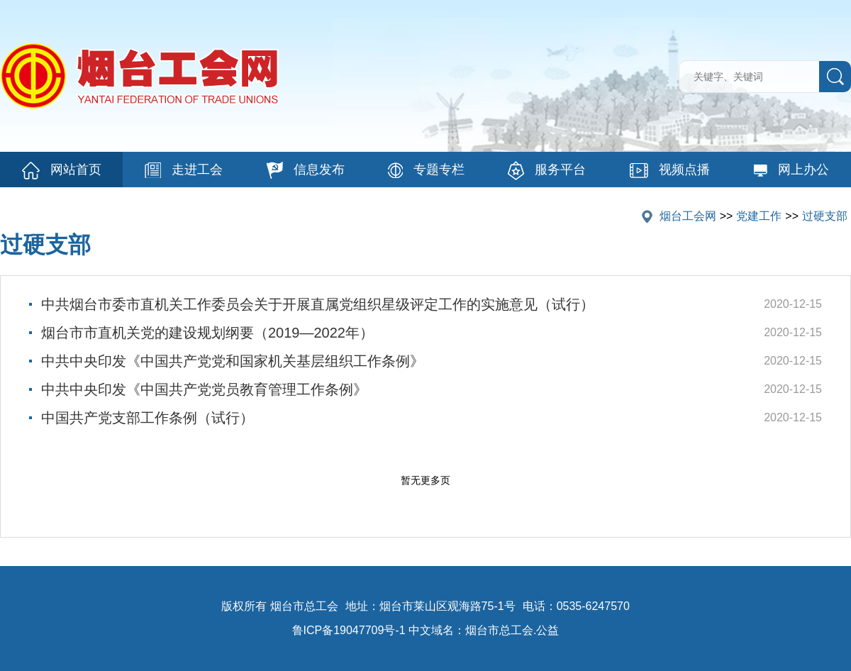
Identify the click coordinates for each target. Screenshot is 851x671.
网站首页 (61, 170)
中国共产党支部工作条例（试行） (147, 418)
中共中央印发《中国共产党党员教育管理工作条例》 (204, 389)
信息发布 (306, 170)
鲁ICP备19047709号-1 (349, 630)
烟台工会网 (688, 216)
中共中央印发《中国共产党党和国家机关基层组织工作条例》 (232, 361)
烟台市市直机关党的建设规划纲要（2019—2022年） (207, 332)
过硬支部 (824, 216)
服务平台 (547, 170)
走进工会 (184, 170)
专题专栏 (426, 170)
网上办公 (791, 169)
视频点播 (670, 170)
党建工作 (759, 216)
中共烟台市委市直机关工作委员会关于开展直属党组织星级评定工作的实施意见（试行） (317, 304)
